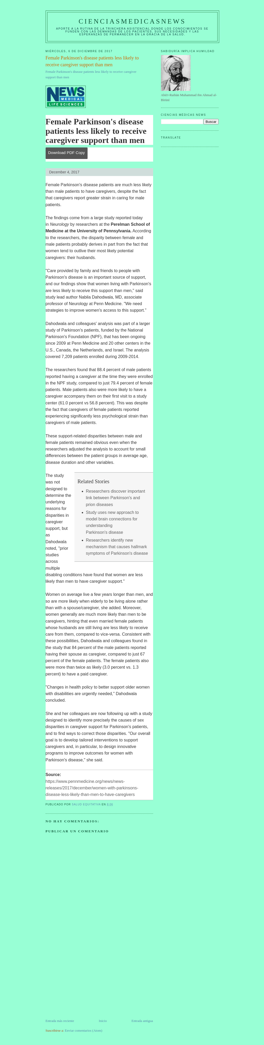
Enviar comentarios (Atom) (83, 1030)
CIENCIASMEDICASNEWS (132, 21)
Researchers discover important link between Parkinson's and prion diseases (115, 498)
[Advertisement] (85, 981)
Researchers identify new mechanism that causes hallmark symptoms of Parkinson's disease (117, 547)
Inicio (103, 1021)
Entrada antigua (142, 1021)
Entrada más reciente (60, 1021)
